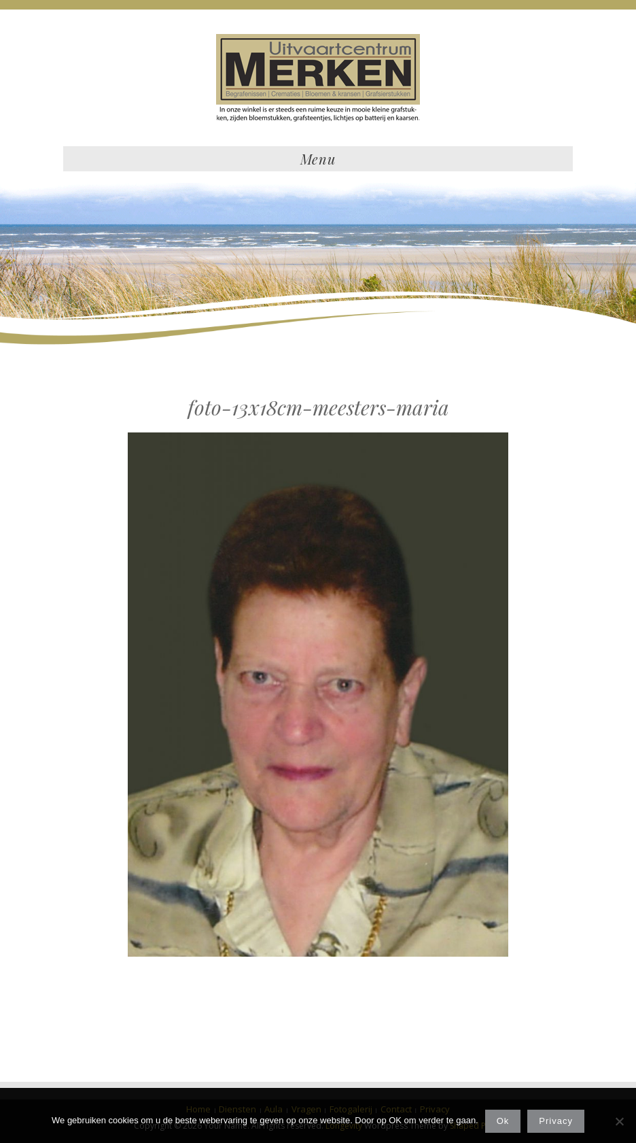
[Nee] (619, 1121)
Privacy (556, 1121)
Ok (503, 1121)
